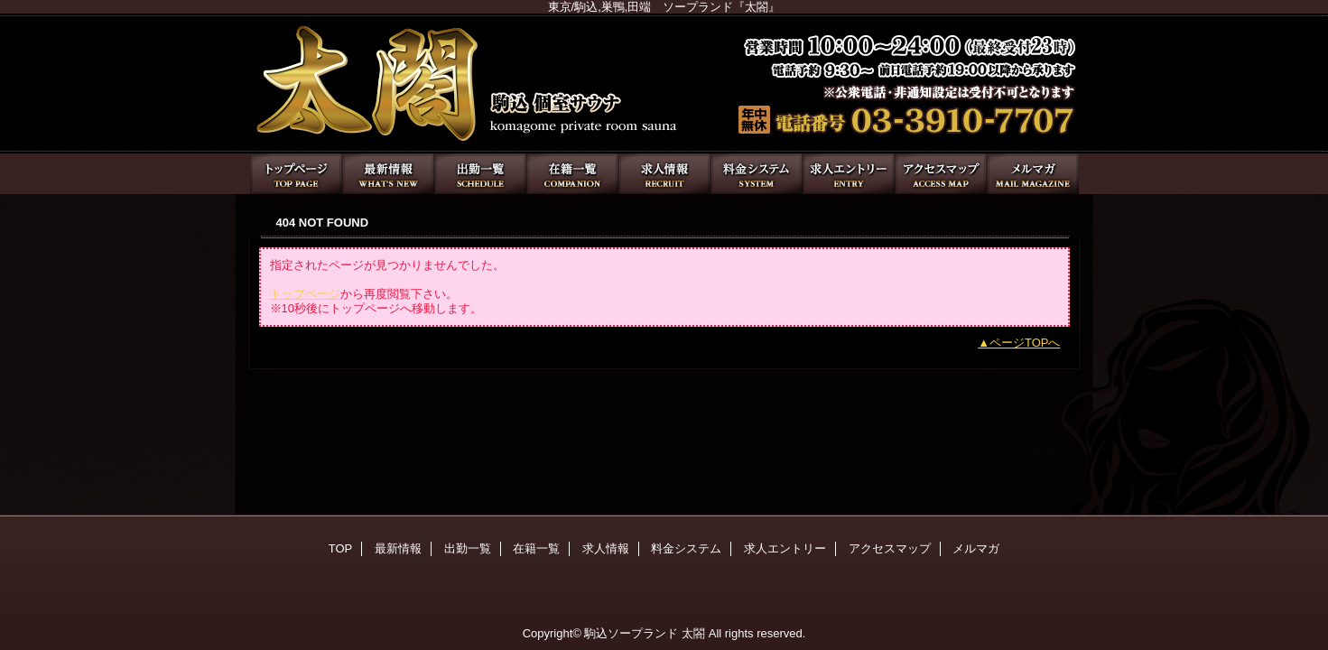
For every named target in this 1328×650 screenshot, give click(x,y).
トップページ (305, 294)
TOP (296, 173)
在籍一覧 (572, 173)
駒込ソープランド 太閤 (644, 633)
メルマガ (1033, 173)
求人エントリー (849, 173)
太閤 (664, 83)
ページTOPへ (1025, 342)
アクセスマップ (941, 173)
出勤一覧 (480, 173)
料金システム (756, 173)
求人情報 (664, 173)
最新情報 (388, 173)
